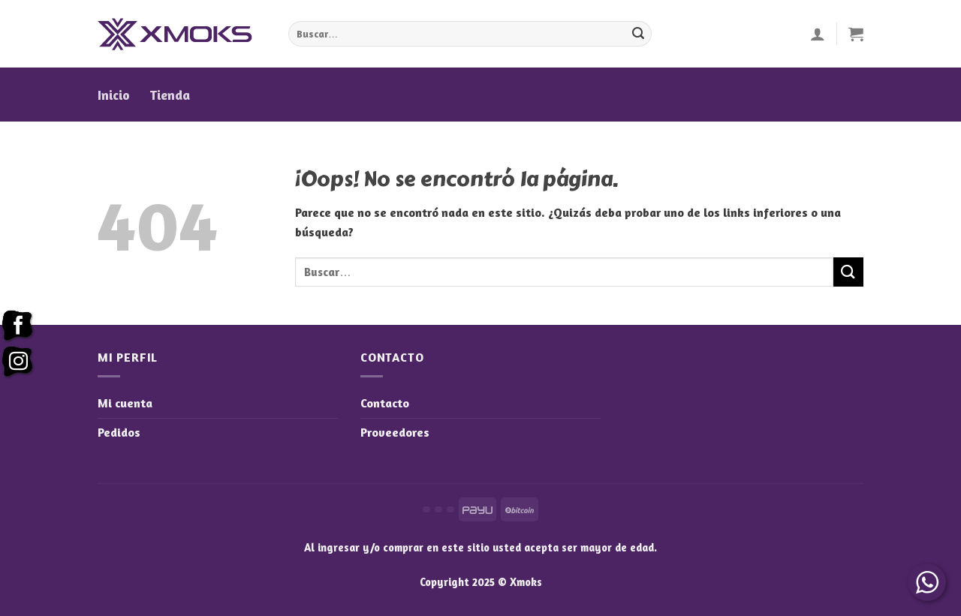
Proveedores (394, 432)
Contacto (384, 402)
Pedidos (119, 432)
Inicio (114, 95)
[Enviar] (638, 34)
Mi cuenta (125, 402)
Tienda (169, 95)
